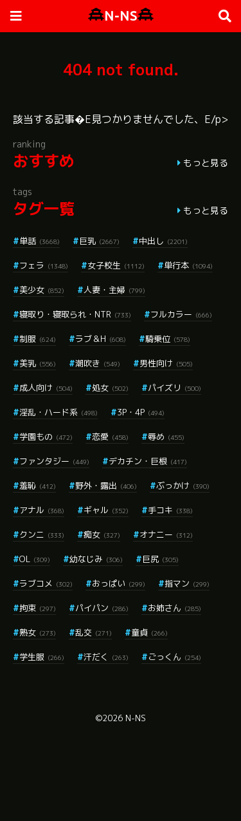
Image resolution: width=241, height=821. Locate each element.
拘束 (37, 608)
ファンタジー (54, 461)
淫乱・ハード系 (58, 412)
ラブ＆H (100, 338)
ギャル (106, 510)
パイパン (102, 608)
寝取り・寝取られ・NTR (75, 314)
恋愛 (110, 436)
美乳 (37, 363)
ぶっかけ (183, 485)
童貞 (149, 632)
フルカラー (181, 314)
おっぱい (118, 583)
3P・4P (141, 412)
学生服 (41, 657)
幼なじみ (96, 559)
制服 (37, 338)
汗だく (106, 657)
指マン (187, 583)
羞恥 (37, 485)
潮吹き (97, 363)
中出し (163, 241)
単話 (39, 241)
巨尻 (160, 559)
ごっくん (174, 657)
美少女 (41, 290)
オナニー (166, 534)
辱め (166, 436)
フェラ (43, 265)
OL (34, 559)
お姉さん (174, 608)
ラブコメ (46, 583)
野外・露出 (106, 485)
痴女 (102, 534)
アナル (41, 510)
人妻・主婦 (114, 290)
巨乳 (99, 241)
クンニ (41, 534)
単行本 (188, 265)
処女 (110, 387)
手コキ (170, 510)
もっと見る (205, 162)
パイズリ (174, 387)
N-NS (121, 15)
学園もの (46, 436)
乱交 (93, 632)
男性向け (166, 363)
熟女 (37, 632)
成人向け (46, 387)
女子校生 (116, 265)
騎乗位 (167, 338)
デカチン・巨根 (148, 461)
